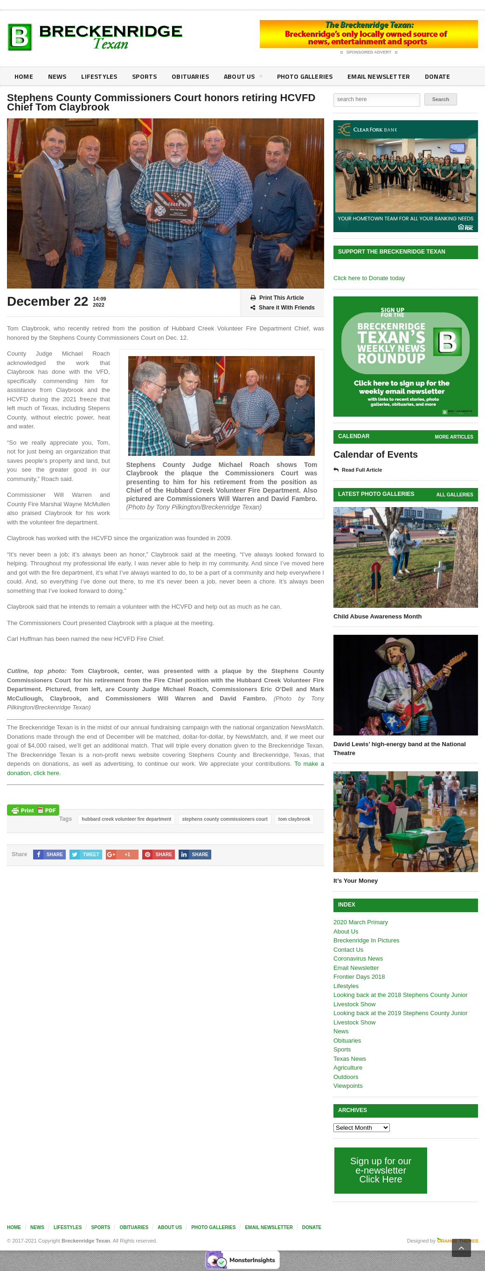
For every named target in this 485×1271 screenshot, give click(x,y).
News (57, 76)
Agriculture (347, 1067)
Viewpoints (348, 1085)
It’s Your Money (355, 880)
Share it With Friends (282, 308)
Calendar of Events (375, 454)
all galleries (454, 494)
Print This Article (277, 298)
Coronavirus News (358, 958)
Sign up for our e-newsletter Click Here (380, 1170)
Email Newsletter (373, 76)
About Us (239, 77)
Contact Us (348, 949)
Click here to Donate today (369, 278)
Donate (431, 76)
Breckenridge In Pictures (366, 940)
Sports (143, 76)
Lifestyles (98, 76)
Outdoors (345, 1076)
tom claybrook (294, 819)
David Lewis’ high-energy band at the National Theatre (399, 748)
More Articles (454, 437)
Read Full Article (357, 470)
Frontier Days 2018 (359, 976)
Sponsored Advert (369, 52)
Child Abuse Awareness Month (377, 616)
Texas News (349, 1058)
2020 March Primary (360, 922)
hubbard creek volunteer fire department (126, 819)
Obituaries (188, 76)
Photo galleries (300, 76)
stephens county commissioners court (224, 819)
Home (23, 76)
